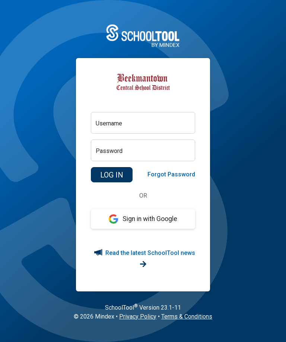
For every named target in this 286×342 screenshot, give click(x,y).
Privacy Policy (137, 316)
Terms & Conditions (186, 316)
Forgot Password (171, 174)
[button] (112, 175)
